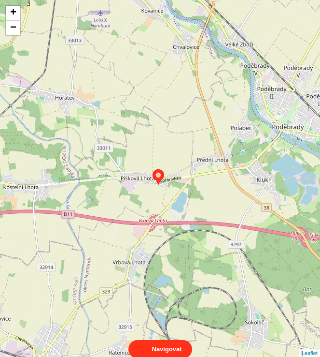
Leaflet (310, 344)
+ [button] (13, 13)
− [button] (13, 28)
